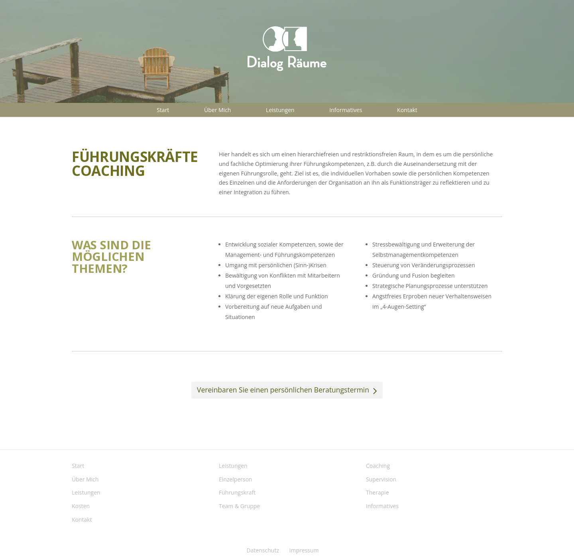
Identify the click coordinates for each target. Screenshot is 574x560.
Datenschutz (262, 550)
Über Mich (217, 110)
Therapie (377, 492)
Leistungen (280, 110)
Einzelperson (235, 479)
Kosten (81, 506)
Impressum (304, 550)
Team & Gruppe (239, 506)
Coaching (378, 465)
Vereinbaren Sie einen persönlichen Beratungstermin (283, 389)
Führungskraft (237, 492)
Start (163, 110)
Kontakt (407, 110)
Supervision (381, 479)
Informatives (345, 110)
